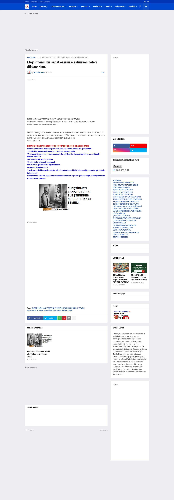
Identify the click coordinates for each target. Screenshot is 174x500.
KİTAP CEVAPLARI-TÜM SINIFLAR (125, 185)
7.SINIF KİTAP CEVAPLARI (123, 192)
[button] (140, 6)
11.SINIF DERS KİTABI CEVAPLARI (126, 202)
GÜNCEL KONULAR (120, 235)
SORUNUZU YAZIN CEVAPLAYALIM (126, 232)
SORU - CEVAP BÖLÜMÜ (122, 230)
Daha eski (102, 430)
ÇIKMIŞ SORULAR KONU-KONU (124, 220)
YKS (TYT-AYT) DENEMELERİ (123, 183)
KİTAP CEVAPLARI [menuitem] (58, 6)
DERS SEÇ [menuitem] (43, 6)
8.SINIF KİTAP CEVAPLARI (123, 194)
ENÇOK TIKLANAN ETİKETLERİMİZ (126, 209)
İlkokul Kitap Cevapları (121, 187)
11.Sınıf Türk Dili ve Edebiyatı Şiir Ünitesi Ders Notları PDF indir (139, 277)
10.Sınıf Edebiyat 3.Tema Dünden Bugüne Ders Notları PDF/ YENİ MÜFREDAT (121, 278)
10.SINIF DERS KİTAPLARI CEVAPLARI (127, 199)
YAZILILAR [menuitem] (72, 6)
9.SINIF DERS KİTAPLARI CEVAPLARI (127, 197)
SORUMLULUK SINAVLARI (123, 227)
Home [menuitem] (34, 6)
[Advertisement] (130, 422)
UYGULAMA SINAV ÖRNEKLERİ (124, 225)
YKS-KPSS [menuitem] (84, 6)
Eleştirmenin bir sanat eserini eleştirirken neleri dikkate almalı (49, 310)
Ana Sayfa (31, 57)
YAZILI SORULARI (119, 223)
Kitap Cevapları (45, 2)
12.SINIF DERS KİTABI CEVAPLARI (126, 204)
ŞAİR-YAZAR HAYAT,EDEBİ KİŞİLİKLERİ (127, 206)
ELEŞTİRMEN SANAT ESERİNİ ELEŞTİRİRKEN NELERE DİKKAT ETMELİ (63, 57)
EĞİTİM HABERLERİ (120, 237)
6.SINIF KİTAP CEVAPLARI (123, 190)
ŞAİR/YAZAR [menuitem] (119, 6)
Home (27, 2)
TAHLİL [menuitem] (107, 6)
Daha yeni (29, 430)
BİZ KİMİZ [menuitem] (132, 6)
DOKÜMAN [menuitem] (97, 6)
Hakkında (34, 2)
